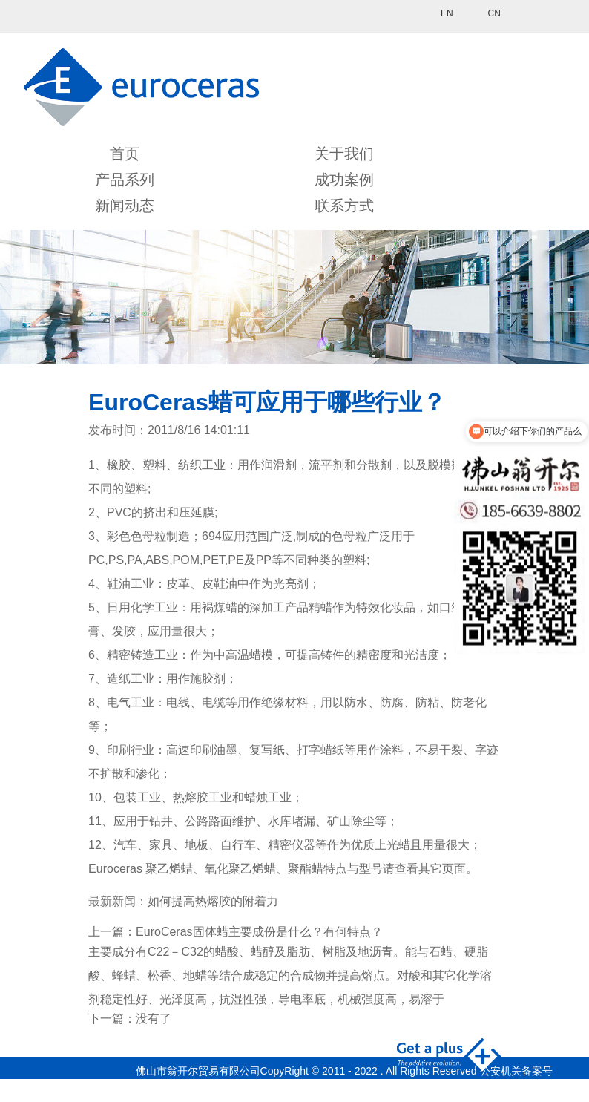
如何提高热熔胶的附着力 (213, 901)
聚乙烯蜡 (169, 868)
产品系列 (124, 179)
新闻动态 (124, 205)
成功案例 (344, 179)
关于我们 (344, 153)
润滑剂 (279, 465)
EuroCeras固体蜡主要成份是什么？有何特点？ (259, 931)
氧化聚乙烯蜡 (240, 868)
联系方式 (344, 205)
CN (494, 13)
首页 (124, 153)
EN (447, 13)
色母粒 (349, 536)
